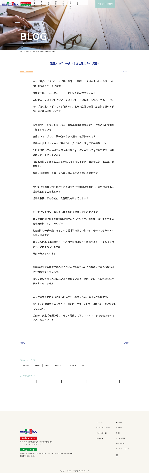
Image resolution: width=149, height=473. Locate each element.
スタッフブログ (28, 365)
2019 (91, 382)
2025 (34, 382)
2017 (110, 382)
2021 (72, 382)
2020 (81, 382)
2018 (100, 382)
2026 (24, 382)
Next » (125, 344)
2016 (119, 382)
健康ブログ (44, 365)
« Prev (24, 344)
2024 (43, 382)
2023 (53, 382)
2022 (62, 382)
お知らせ (57, 365)
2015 (129, 382)
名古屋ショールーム (73, 365)
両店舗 (108, 365)
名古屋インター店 (93, 365)
